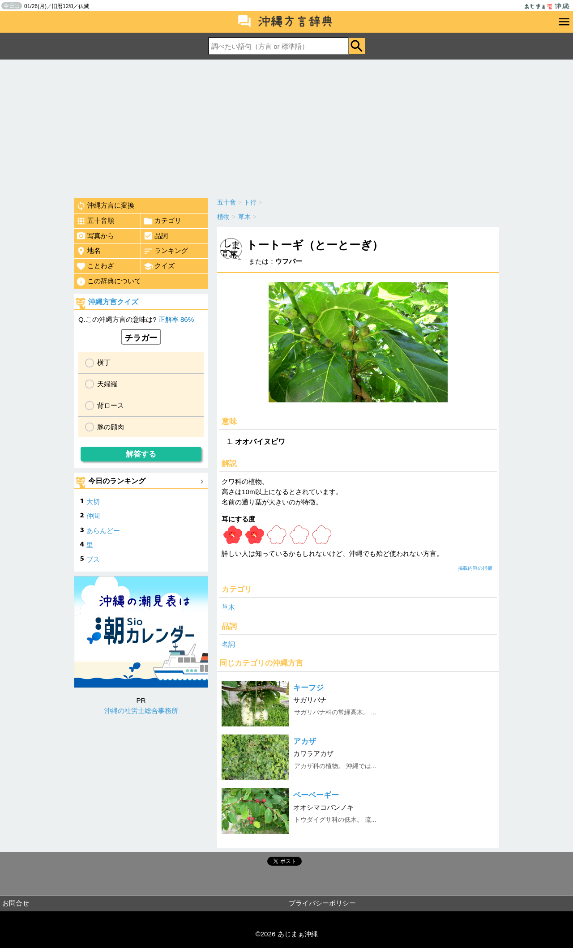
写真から (95, 236)
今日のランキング (116, 481)
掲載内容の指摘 (475, 568)
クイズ (159, 266)
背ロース (110, 405)
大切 (93, 501)
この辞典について (108, 281)
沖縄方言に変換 (105, 206)
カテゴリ (162, 221)
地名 (88, 251)
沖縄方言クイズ (113, 302)
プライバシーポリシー (322, 903)
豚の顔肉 (110, 427)
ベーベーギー (316, 795)
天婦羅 (107, 384)
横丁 (104, 362)
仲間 (93, 516)
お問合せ (15, 903)
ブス (93, 559)
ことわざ (95, 266)
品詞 (155, 236)
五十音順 (95, 221)
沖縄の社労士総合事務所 (141, 710)
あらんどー (103, 530)
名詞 (228, 644)
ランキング (165, 251)
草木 (228, 607)
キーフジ (308, 687)
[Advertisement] (286, 126)
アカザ (304, 741)
